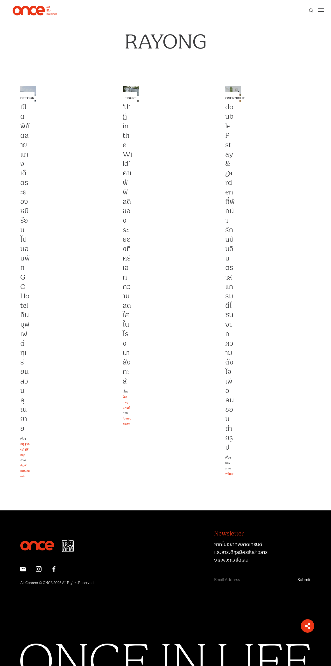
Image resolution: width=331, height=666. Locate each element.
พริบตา (229, 473)
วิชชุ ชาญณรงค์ (126, 402)
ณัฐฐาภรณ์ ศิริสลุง (25, 449)
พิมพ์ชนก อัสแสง (25, 471)
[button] (307, 626)
